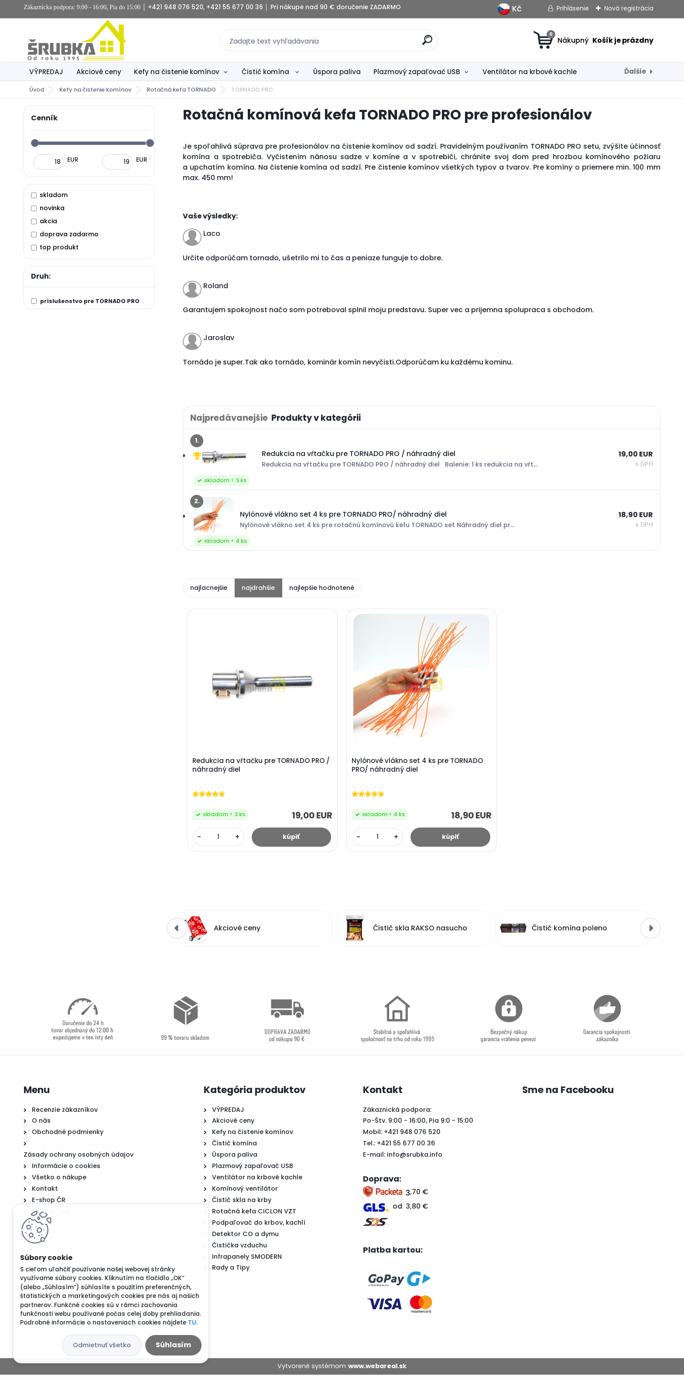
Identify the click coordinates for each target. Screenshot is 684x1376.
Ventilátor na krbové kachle (529, 71)
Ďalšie (635, 71)
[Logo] (77, 40)
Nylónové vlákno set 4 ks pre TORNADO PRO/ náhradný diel (418, 766)
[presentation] (177, 930)
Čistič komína (266, 71)
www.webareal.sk (377, 1367)
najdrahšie (258, 587)
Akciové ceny (98, 71)
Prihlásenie (573, 8)
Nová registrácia (628, 8)
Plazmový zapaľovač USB (416, 71)
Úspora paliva (337, 71)
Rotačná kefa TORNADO (181, 89)
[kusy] (219, 838)
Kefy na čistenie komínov (176, 71)
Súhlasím (173, 1345)
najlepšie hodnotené (321, 587)
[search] (427, 43)
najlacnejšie (208, 587)
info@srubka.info (414, 1156)
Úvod (36, 89)
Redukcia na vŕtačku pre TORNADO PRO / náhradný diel (262, 766)
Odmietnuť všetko (102, 1345)
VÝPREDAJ (46, 71)
